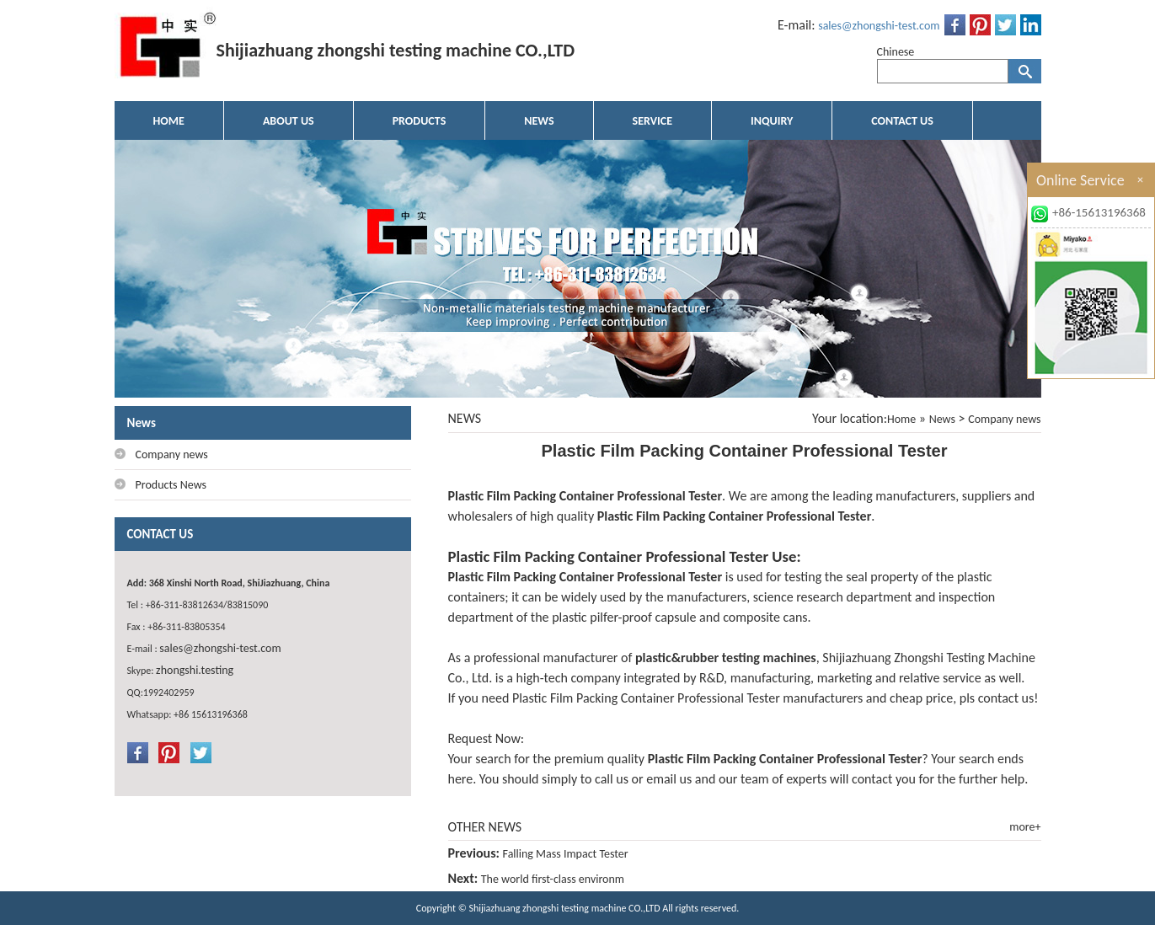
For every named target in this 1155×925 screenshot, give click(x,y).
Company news (1004, 419)
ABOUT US (288, 121)
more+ (1024, 827)
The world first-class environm (552, 879)
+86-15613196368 (1099, 212)
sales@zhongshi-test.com (878, 26)
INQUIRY (772, 121)
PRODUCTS (419, 121)
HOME (168, 121)
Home (901, 419)
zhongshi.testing (194, 670)
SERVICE (652, 121)
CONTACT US (902, 121)
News (942, 419)
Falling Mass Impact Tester (565, 854)
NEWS (538, 121)
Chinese (896, 52)
